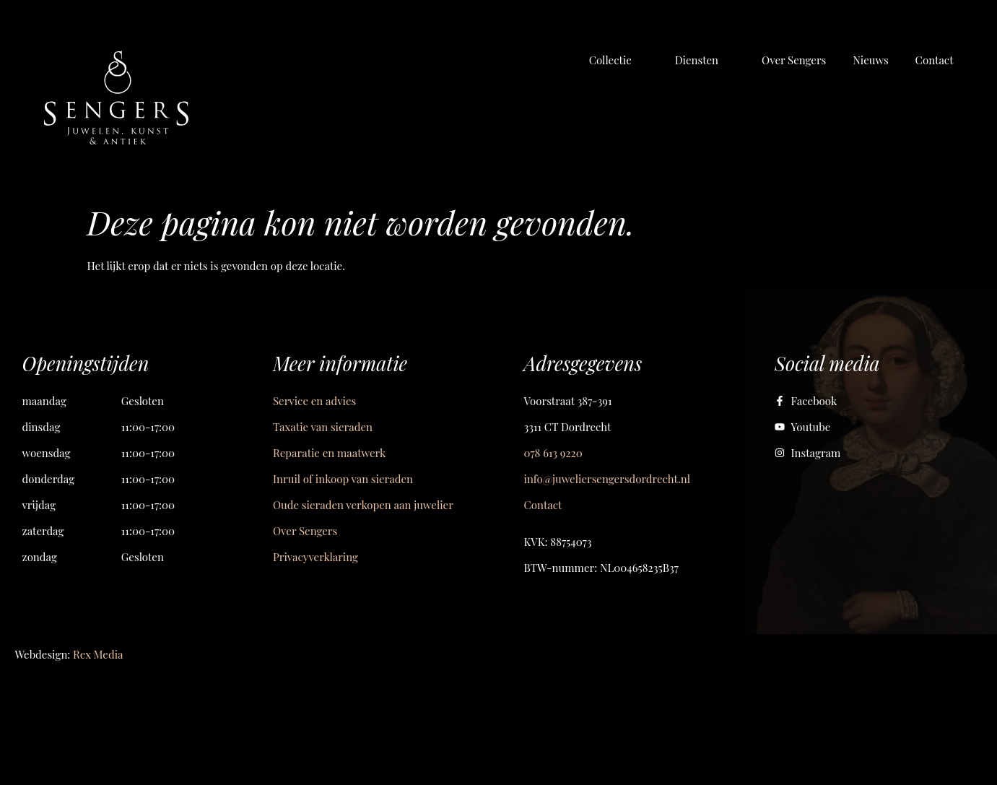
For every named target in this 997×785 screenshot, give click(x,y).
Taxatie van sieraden (323, 427)
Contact (543, 505)
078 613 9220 (553, 453)
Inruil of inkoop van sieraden (343, 479)
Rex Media (98, 654)
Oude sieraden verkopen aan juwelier (363, 505)
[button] (619, 60)
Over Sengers (305, 531)
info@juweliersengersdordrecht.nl (607, 479)
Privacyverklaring (315, 557)
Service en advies (314, 401)
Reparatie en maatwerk (329, 453)
